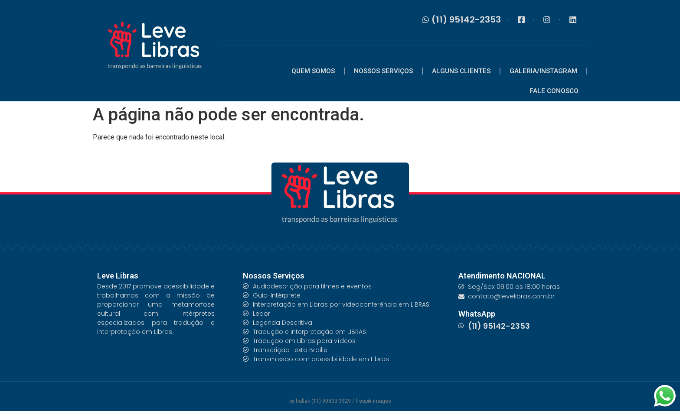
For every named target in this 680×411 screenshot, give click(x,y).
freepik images (373, 401)
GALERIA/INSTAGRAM (543, 71)
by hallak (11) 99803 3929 (320, 401)
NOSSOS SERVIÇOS (383, 71)
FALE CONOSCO (554, 91)
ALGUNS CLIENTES (461, 71)
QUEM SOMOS (313, 71)
